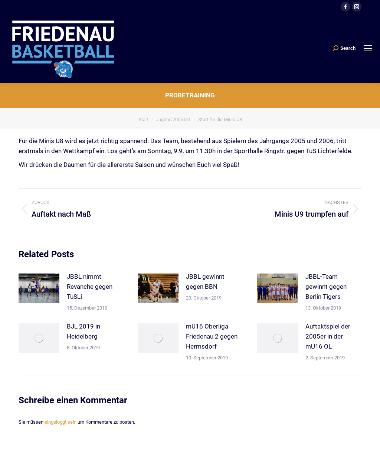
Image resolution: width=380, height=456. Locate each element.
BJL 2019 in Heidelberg (83, 331)
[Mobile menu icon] (368, 48)
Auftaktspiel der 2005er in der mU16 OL (327, 336)
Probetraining (190, 95)
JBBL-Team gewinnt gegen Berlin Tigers (326, 286)
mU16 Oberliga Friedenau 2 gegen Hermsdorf (212, 336)
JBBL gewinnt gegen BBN (205, 281)
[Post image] (39, 288)
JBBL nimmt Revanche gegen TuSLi (89, 286)
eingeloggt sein (60, 422)
